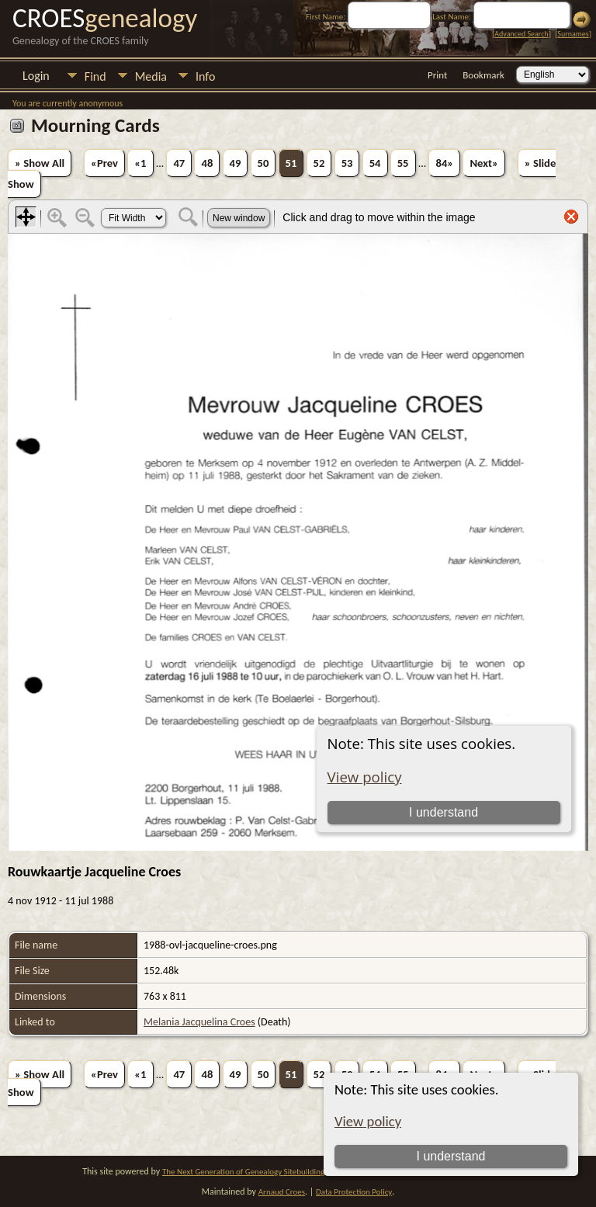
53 (347, 163)
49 (235, 163)
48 (207, 163)
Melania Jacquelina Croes (199, 1021)
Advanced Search (521, 34)
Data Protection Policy (354, 1192)
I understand (450, 1156)
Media (151, 76)
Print (437, 75)
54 (375, 163)
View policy (367, 1121)
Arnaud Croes (281, 1192)
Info (205, 76)
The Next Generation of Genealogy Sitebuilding (243, 1172)
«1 (140, 163)
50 (263, 163)
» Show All (39, 163)
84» (444, 163)
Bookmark (483, 75)
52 (319, 163)
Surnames (572, 34)
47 (179, 163)
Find (95, 76)
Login (36, 75)
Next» (484, 163)
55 (403, 163)
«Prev (104, 163)
